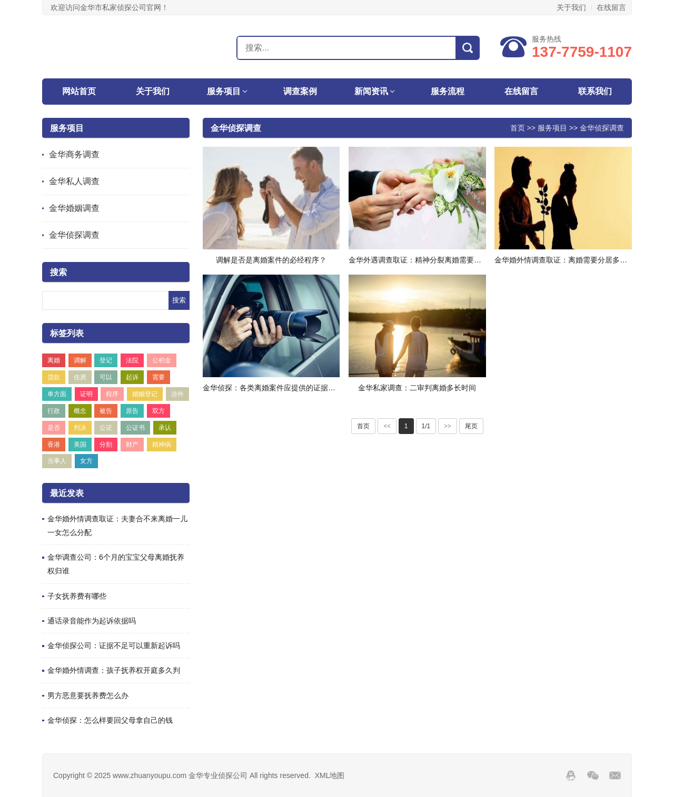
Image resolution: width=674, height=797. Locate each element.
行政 (53, 411)
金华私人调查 (74, 181)
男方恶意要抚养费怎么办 (87, 695)
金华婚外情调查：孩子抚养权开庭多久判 (113, 670)
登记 (106, 360)
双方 (158, 411)
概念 (80, 411)
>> (447, 426)
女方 (86, 461)
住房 (80, 377)
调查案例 (300, 91)
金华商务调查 (74, 154)
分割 (106, 444)
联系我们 (595, 91)
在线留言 (611, 7)
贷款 (53, 377)
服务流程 (447, 91)
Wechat (593, 775)
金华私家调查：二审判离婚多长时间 (417, 388)
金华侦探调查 (74, 234)
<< (387, 426)
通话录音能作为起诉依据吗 (91, 621)
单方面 (56, 394)
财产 (132, 444)
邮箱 (615, 775)
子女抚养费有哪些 (76, 596)
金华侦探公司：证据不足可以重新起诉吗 (113, 645)
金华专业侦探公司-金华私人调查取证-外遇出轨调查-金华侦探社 (98, 47)
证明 (86, 394)
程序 (112, 394)
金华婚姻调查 (74, 208)
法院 (132, 360)
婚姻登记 (144, 394)
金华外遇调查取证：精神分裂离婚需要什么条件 (426, 260)
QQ (571, 775)
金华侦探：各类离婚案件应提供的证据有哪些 (276, 388)
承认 (164, 427)
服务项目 (224, 91)
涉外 (177, 394)
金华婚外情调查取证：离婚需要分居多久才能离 (571, 260)
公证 (106, 427)
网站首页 (79, 91)
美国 (80, 444)
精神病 (161, 444)
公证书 (135, 427)
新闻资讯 (371, 91)
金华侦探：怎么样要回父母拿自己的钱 (110, 720)
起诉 (132, 377)
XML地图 (330, 775)
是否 (53, 427)
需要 (158, 377)
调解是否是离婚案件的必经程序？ (271, 260)
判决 (80, 427)
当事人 (56, 461)
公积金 (161, 360)
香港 (53, 444)
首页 (517, 128)
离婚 (53, 360)
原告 (132, 411)
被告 (106, 411)
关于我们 (571, 7)
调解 (80, 360)
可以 (106, 377)
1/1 (426, 426)
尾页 (471, 426)
